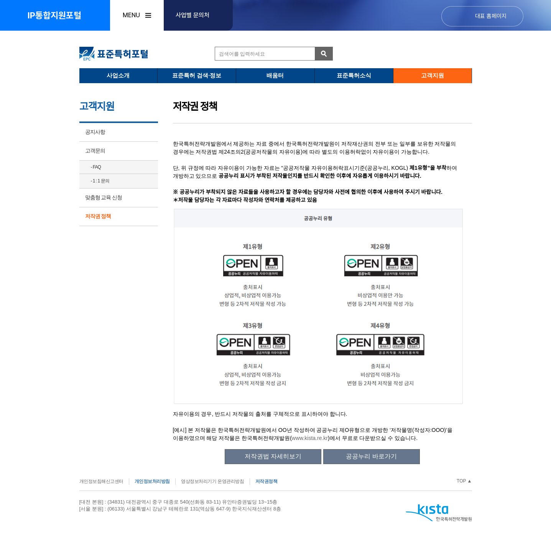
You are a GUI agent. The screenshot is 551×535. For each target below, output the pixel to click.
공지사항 (95, 132)
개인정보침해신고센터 (101, 481)
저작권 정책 (98, 216)
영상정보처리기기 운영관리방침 (212, 481)
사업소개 (118, 75)
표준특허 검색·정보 (196, 75)
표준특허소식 (354, 75)
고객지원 (432, 75)
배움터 (275, 75)
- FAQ (96, 167)
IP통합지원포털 (54, 15)
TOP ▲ (464, 481)
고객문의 (95, 151)
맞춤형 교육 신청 (103, 197)
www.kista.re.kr (310, 438)
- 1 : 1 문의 (100, 181)
